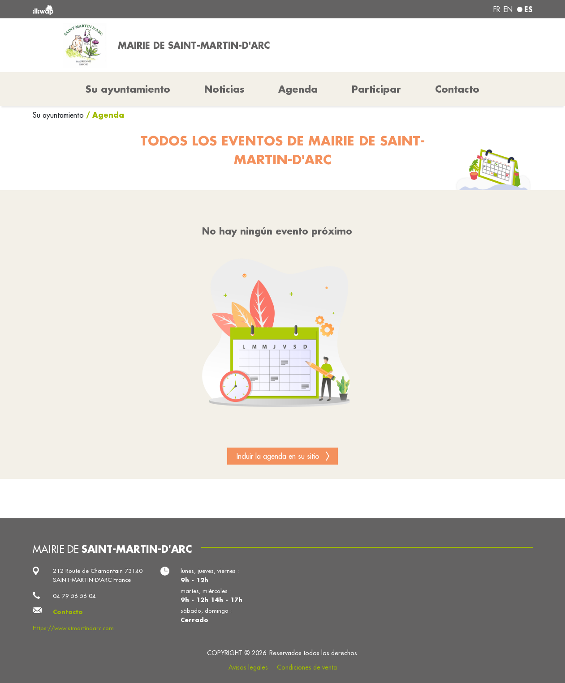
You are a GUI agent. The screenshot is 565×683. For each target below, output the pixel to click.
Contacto (457, 89)
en (508, 9)
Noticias (224, 89)
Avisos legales (248, 667)
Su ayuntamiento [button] (128, 89)
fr (496, 9)
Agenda (298, 89)
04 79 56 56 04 (74, 596)
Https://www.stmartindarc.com (73, 628)
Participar (376, 89)
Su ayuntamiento (59, 115)
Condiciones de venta (307, 667)
